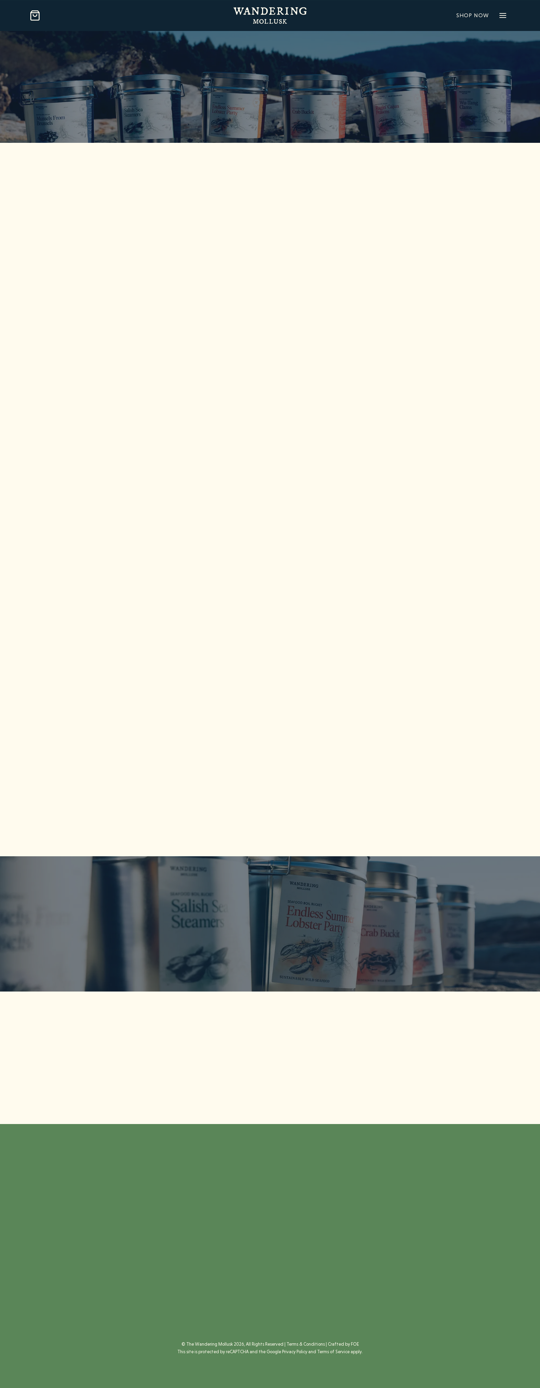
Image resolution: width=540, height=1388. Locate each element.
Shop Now (472, 15)
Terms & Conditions (306, 1344)
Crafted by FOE (343, 1344)
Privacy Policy (294, 1351)
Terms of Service (333, 1351)
